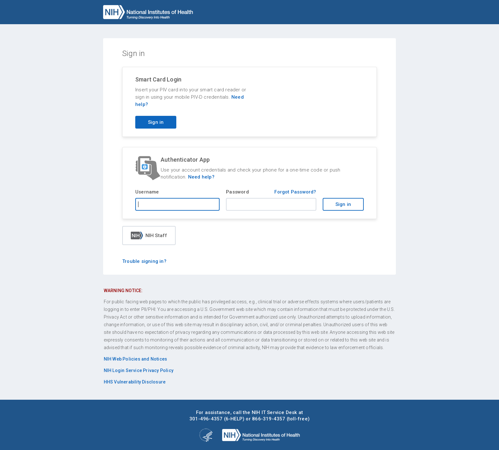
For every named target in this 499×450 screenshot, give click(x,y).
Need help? (201, 177)
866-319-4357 (268, 419)
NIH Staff (149, 235)
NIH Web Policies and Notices (135, 359)
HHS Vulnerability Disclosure (135, 381)
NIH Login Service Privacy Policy (138, 370)
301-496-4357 (205, 419)
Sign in (343, 204)
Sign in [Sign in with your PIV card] (156, 122)
